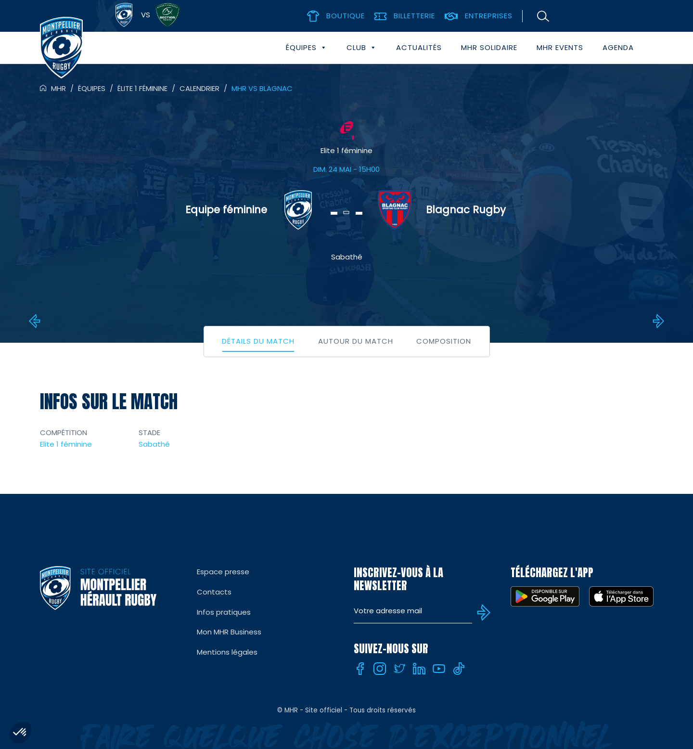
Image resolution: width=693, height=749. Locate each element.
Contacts (214, 592)
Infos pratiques (224, 612)
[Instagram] (379, 668)
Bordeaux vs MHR (36, 321)
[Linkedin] (419, 668)
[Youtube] (439, 668)
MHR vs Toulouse (657, 321)
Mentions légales (227, 652)
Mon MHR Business (229, 632)
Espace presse (223, 572)
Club (361, 47)
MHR (58, 88)
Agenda (618, 47)
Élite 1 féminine (142, 88)
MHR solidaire (489, 47)
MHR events (560, 47)
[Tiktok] (458, 668)
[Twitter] (399, 668)
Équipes (306, 47)
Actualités (419, 47)
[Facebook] (360, 668)
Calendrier (199, 88)
